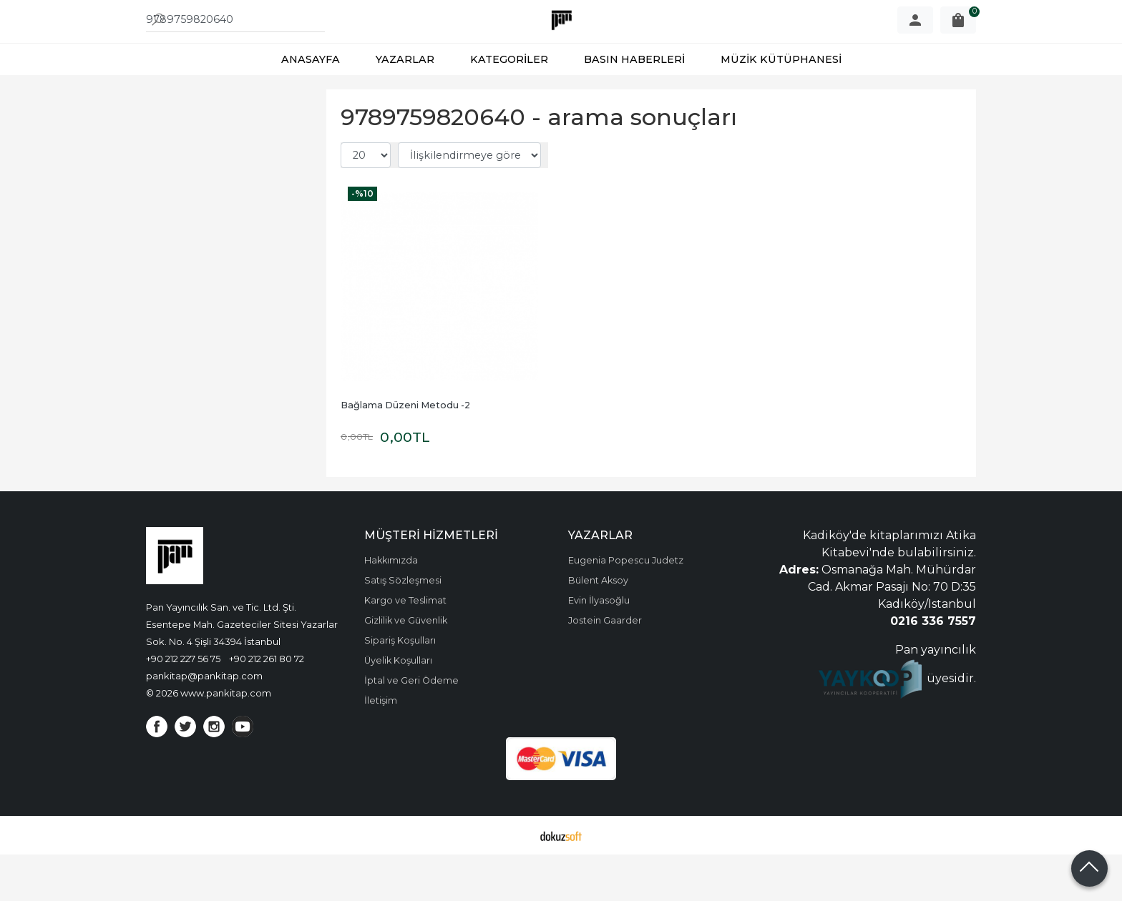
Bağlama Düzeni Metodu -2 (405, 451)
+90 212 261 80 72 (266, 705)
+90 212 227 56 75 (183, 705)
